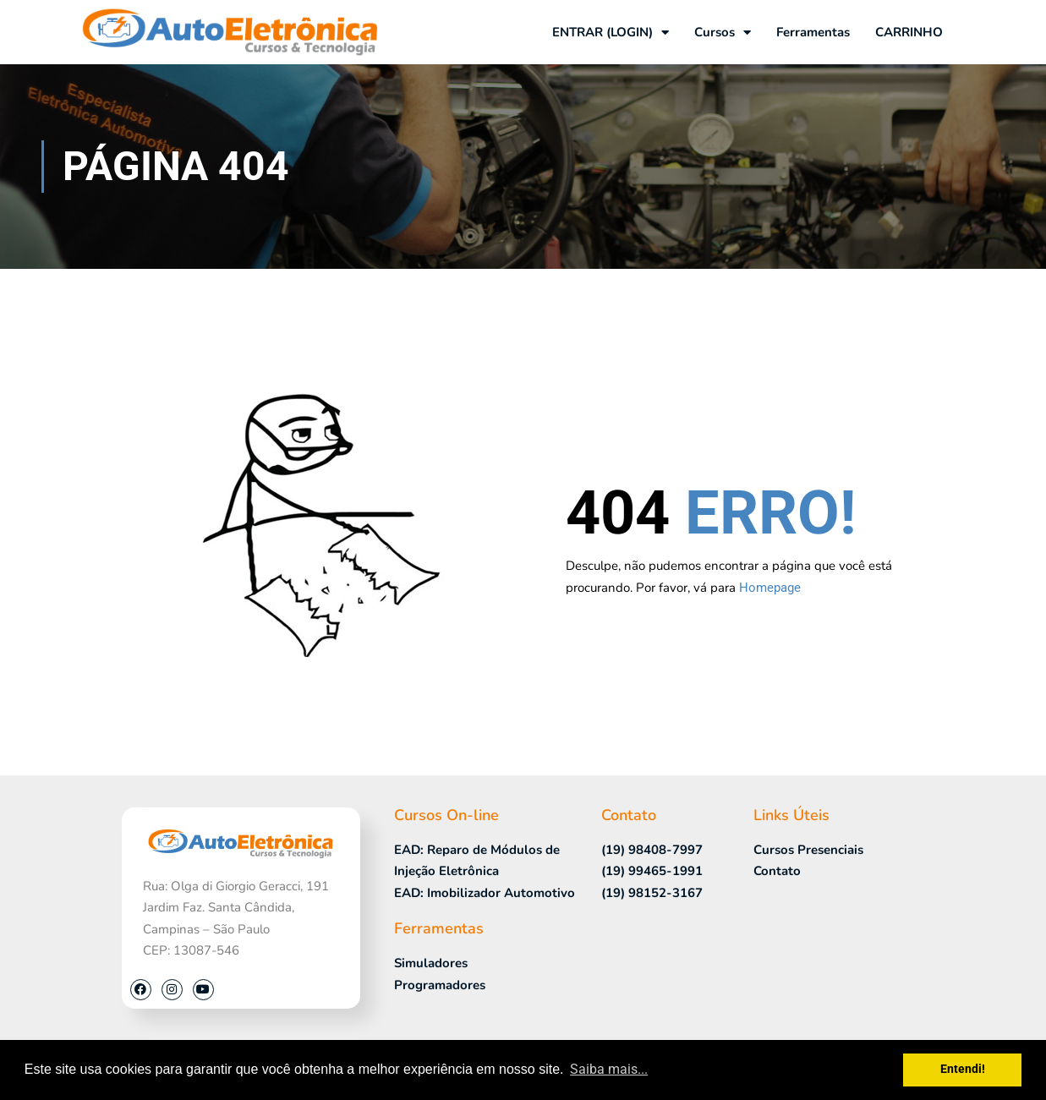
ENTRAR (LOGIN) (610, 32)
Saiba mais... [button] (609, 1069)
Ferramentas (813, 32)
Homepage (770, 587)
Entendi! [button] (962, 1069)
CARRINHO (909, 32)
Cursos (722, 32)
